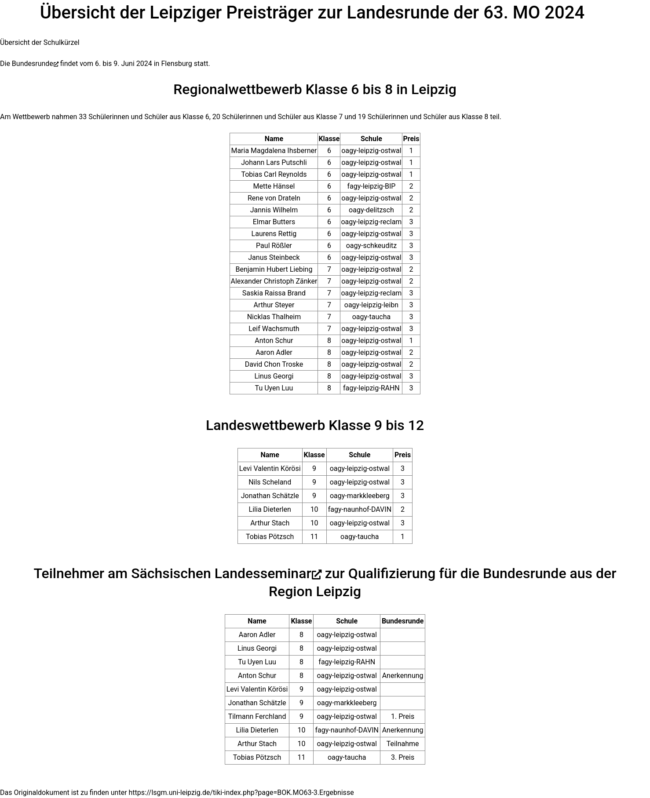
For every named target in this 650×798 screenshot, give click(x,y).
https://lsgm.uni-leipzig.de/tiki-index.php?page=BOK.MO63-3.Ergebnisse (241, 792)
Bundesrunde (32, 63)
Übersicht (15, 42)
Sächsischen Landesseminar (221, 573)
